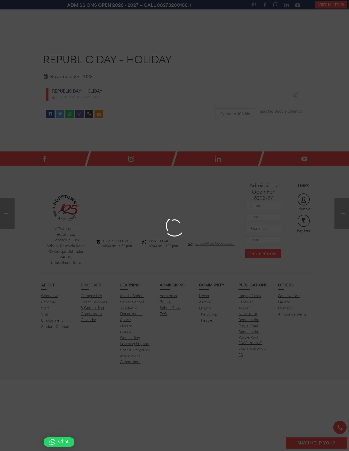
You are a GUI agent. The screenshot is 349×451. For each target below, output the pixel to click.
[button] (59, 442)
